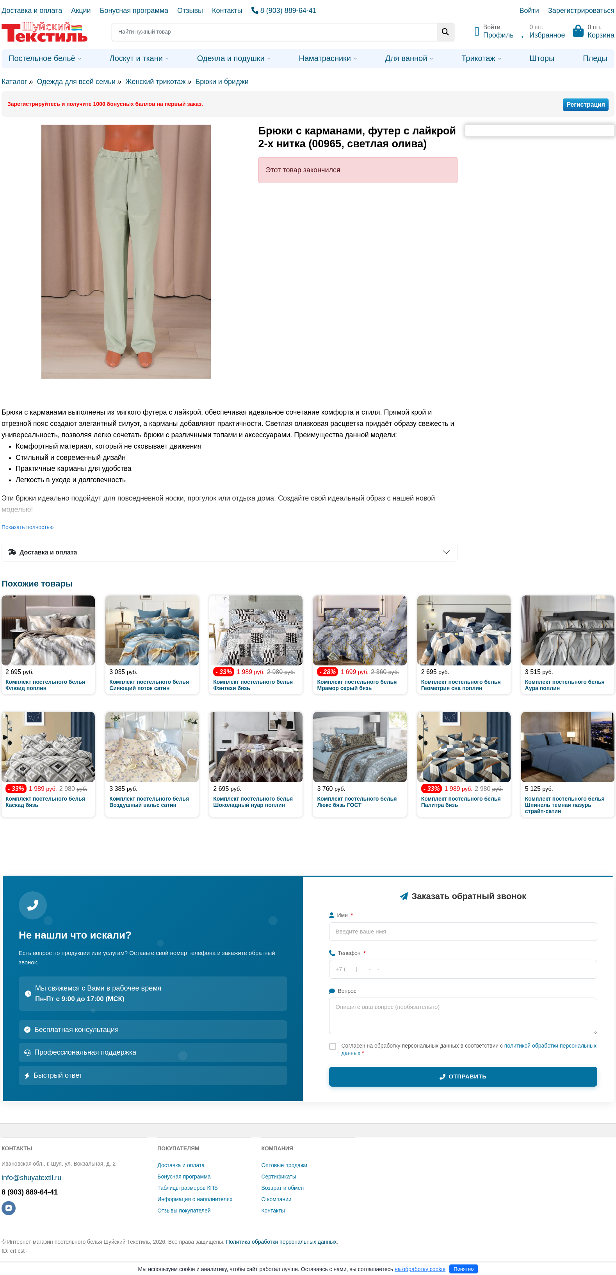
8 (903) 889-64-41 (284, 10)
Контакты (227, 10)
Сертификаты (278, 1176)
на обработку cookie (420, 1269)
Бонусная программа (134, 10)
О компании (276, 1199)
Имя (341, 915)
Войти (529, 10)
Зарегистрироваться (581, 10)
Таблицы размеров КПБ (187, 1188)
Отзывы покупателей (183, 1210)
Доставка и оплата (32, 10)
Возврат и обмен (282, 1188)
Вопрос (342, 991)
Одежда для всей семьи (76, 82)
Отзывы (190, 10)
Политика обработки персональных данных (281, 1242)
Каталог (14, 82)
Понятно (464, 1269)
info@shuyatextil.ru (31, 1178)
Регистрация (585, 104)
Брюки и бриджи (221, 82)
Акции (81, 10)
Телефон (347, 953)
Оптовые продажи (284, 1165)
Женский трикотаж (155, 82)
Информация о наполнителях (194, 1199)
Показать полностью (27, 527)
